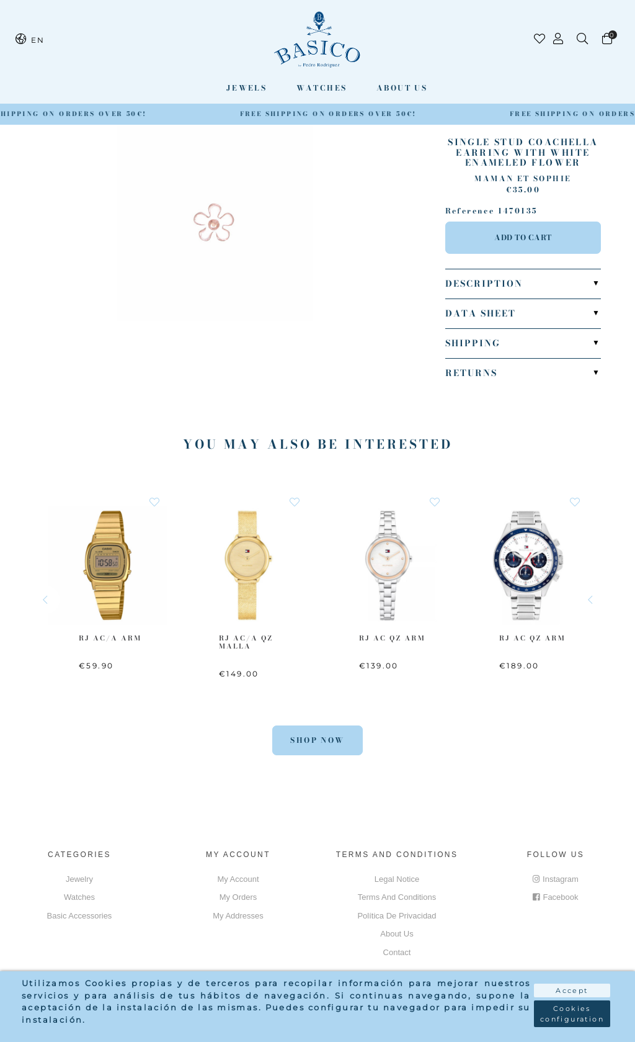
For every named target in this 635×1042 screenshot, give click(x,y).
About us (401, 88)
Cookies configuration (572, 1013)
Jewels (246, 88)
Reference (470, 211)
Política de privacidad (396, 915)
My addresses (238, 915)
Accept (572, 990)
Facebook (555, 897)
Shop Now (317, 740)
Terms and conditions (397, 897)
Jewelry (79, 879)
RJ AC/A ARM (110, 638)
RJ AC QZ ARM (392, 638)
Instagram (556, 879)
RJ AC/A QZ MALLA (246, 642)
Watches (321, 88)
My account (238, 879)
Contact (397, 952)
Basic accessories (79, 915)
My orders (238, 897)
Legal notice (397, 879)
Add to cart (523, 237)
